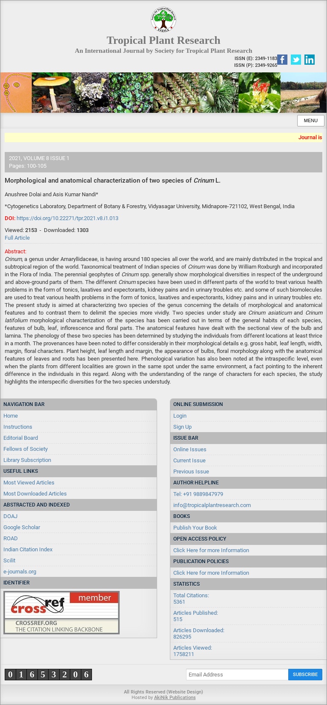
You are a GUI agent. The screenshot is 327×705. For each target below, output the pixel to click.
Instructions (17, 427)
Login (179, 416)
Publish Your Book (195, 527)
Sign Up (182, 427)
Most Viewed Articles (28, 482)
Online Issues (190, 449)
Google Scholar (21, 527)
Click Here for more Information (211, 550)
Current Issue (189, 460)
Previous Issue (191, 471)
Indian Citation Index (27, 549)
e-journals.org (19, 571)
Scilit (9, 560)
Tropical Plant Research (163, 40)
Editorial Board (20, 438)
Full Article (17, 238)
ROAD (10, 538)
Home (10, 416)
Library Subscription (27, 460)
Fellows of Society (25, 449)
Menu (311, 120)
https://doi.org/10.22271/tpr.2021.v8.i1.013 (67, 218)
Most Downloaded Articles (35, 493)
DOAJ (10, 516)
